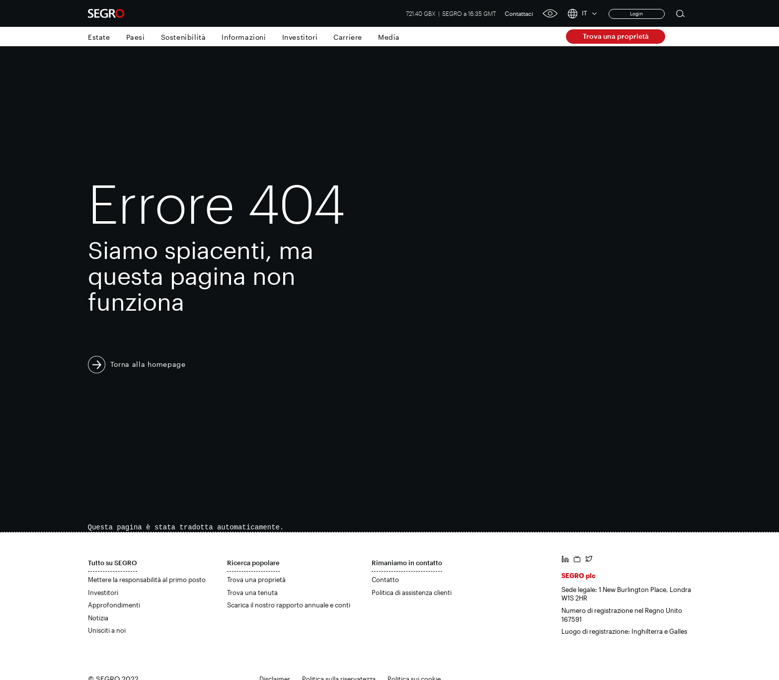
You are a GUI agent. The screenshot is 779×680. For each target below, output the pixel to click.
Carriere (347, 37)
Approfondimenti (114, 605)
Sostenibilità (183, 37)
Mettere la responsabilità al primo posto (147, 580)
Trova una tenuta (252, 592)
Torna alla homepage (148, 364)
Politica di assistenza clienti (412, 592)
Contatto (385, 580)
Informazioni (244, 37)
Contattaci (519, 13)
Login (636, 13)
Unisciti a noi (107, 630)
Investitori (300, 37)
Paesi (135, 37)
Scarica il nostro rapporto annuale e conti (288, 605)
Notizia (98, 618)
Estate (99, 37)
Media (389, 37)
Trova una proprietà (616, 36)
